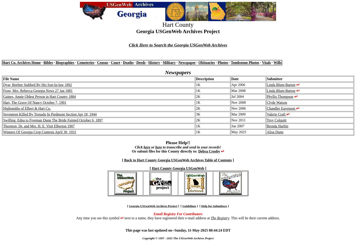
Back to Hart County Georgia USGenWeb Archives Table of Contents (178, 160)
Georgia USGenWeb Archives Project (153, 206)
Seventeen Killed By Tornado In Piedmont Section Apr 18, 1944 (50, 114)
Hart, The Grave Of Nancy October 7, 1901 (34, 102)
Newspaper (187, 62)
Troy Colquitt (277, 120)
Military (169, 62)
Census (102, 62)
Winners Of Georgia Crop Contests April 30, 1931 (39, 132)
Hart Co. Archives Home (21, 62)
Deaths (128, 62)
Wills (278, 62)
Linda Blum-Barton (281, 85)
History (154, 62)
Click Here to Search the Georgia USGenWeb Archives (178, 45)
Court (115, 62)
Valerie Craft (278, 114)
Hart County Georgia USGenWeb (178, 168)
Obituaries (206, 62)
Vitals (266, 62)
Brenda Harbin (277, 126)
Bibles (48, 62)
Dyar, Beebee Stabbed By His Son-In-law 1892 (37, 85)
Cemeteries (85, 62)
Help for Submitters (214, 206)
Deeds (141, 62)
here (146, 147)
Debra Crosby (209, 151)
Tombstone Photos (245, 62)
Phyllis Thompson (280, 97)
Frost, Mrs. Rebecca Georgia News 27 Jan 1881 (38, 91)
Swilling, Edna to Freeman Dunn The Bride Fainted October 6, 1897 (53, 120)
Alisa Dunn (275, 132)
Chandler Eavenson (283, 108)
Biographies (65, 62)
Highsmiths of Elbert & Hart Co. (27, 108)
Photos (223, 62)
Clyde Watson (277, 102)
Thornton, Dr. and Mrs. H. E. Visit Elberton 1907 (39, 126)
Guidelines (189, 206)
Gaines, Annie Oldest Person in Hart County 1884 (39, 97)
